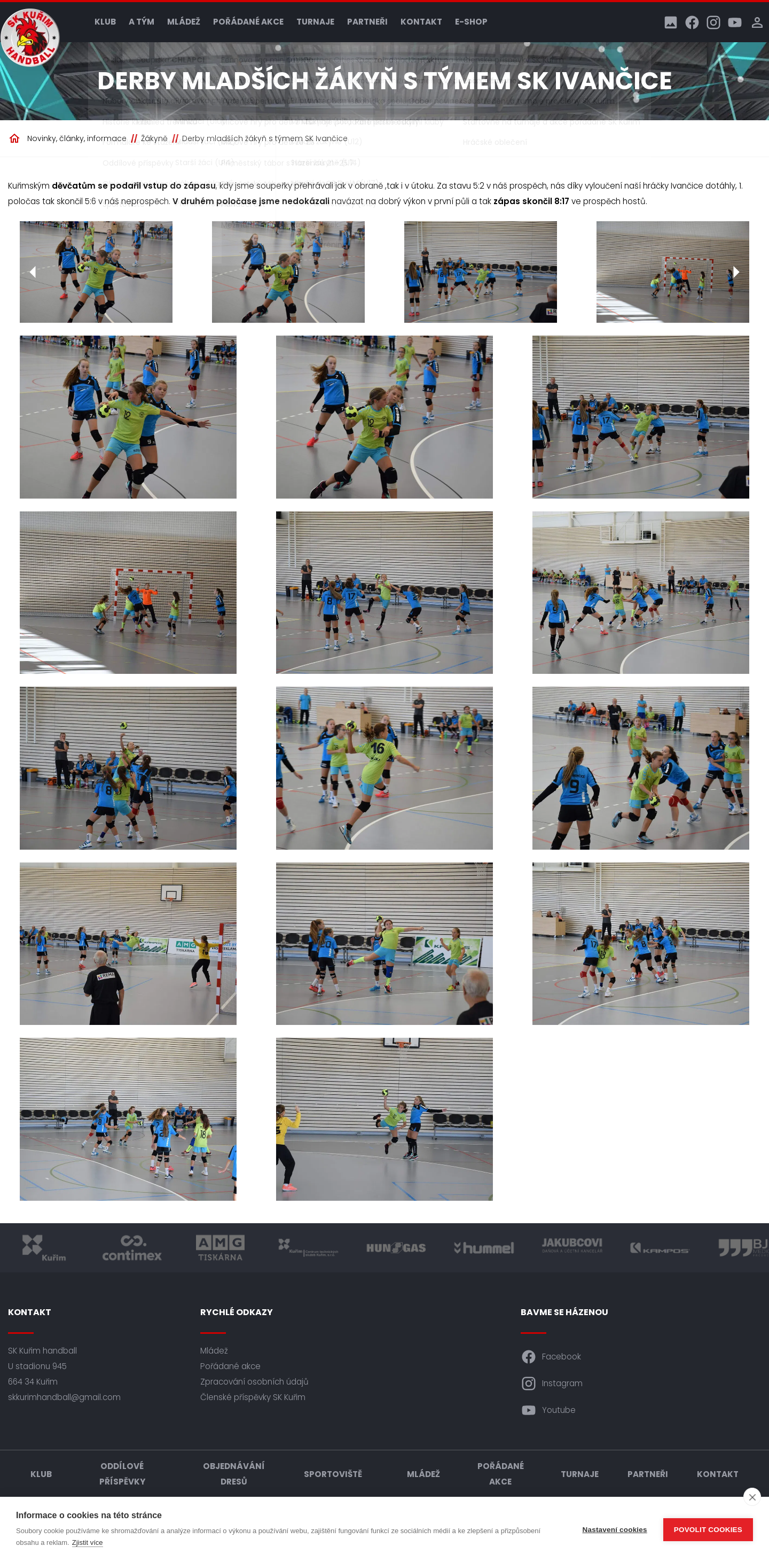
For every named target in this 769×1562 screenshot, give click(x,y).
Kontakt (421, 21)
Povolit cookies (708, 1530)
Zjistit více (87, 1542)
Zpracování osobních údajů (254, 1381)
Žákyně (154, 138)
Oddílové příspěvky (122, 1473)
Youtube (548, 1410)
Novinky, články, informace (77, 138)
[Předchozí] (33, 272)
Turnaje (315, 21)
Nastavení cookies (615, 1530)
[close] (752, 1497)
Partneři (367, 21)
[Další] (736, 272)
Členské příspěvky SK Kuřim (252, 1397)
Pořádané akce (248, 21)
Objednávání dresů (234, 1473)
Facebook (551, 1357)
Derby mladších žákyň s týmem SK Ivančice (265, 138)
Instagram (552, 1384)
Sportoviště (333, 1474)
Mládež (183, 21)
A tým (141, 21)
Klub (105, 21)
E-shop (471, 21)
